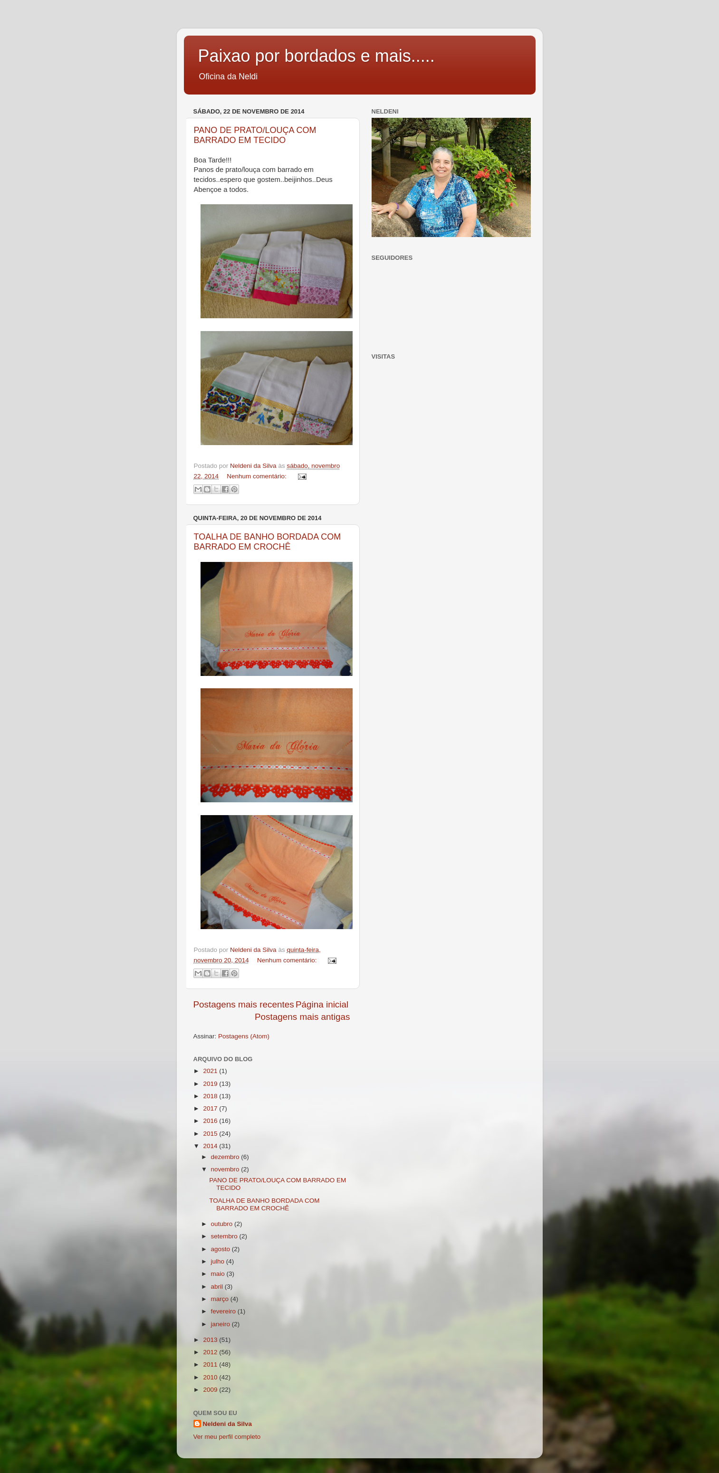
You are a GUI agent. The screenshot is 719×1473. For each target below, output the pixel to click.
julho (218, 1261)
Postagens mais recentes (243, 1004)
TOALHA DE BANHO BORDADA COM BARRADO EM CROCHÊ (267, 541)
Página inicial (322, 1004)
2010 (211, 1377)
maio (219, 1273)
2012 (211, 1352)
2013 (211, 1339)
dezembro (226, 1156)
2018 (211, 1096)
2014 (211, 1146)
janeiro (221, 1324)
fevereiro (224, 1311)
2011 (211, 1364)
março (220, 1298)
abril (218, 1286)
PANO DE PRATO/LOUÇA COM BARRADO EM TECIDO (255, 135)
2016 (211, 1120)
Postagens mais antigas (302, 1017)
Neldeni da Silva (227, 1423)
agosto (221, 1249)
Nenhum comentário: (257, 476)
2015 (211, 1133)
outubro (223, 1223)
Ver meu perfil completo (227, 1436)
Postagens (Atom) (243, 1036)
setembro (225, 1236)
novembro (226, 1169)
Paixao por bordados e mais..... (316, 56)
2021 (211, 1070)
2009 (211, 1389)
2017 (211, 1108)
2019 (211, 1083)
